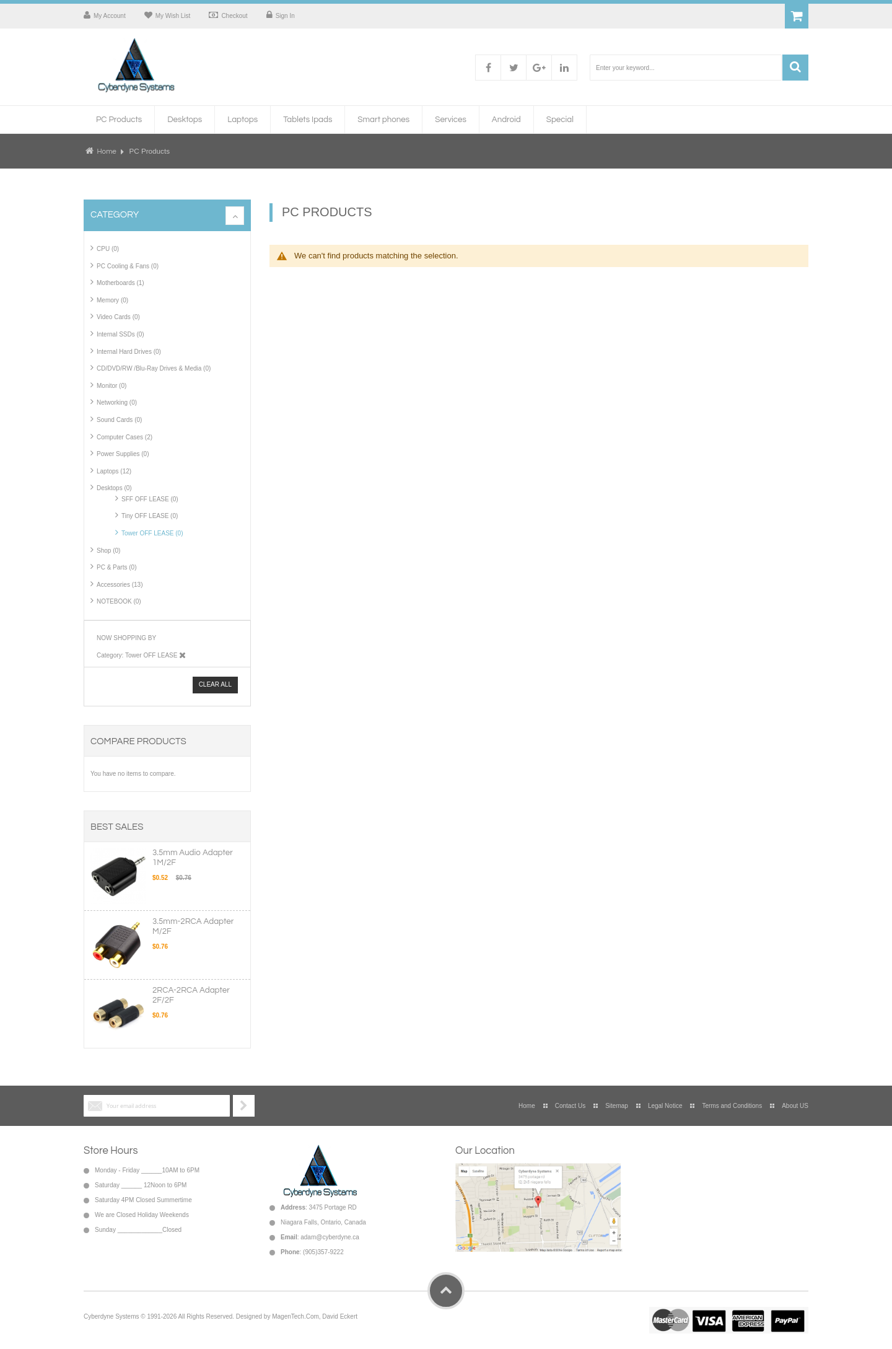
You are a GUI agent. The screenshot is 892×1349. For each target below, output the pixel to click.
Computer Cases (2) (124, 437)
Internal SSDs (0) (120, 334)
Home (106, 151)
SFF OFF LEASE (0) (149, 499)
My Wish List (173, 15)
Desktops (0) (114, 488)
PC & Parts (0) (116, 567)
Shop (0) (108, 550)
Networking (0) (117, 402)
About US (795, 1105)
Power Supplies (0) (123, 453)
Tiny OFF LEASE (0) (149, 515)
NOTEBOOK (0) (119, 601)
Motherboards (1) (120, 282)
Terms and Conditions (732, 1105)
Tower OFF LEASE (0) (152, 533)
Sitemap (616, 1105)
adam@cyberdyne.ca (329, 1237)
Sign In (285, 15)
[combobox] (686, 68)
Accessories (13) (119, 584)
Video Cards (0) (118, 317)
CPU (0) (108, 248)
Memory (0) (112, 300)
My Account (110, 15)
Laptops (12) (114, 471)
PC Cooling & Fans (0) (128, 266)
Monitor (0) (111, 385)
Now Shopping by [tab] (126, 638)
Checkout (234, 15)
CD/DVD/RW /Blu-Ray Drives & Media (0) (154, 368)
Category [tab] (114, 214)
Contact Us (570, 1105)
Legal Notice (665, 1105)
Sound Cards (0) (119, 419)
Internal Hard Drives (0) (129, 351)
